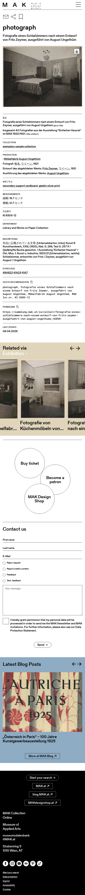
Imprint (6, 881)
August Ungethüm (58, 173)
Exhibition (13, 353)
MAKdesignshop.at (42, 802)
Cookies (7, 889)
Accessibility (9, 885)
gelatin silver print (49, 185)
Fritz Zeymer (49, 168)
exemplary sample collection (19, 146)
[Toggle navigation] (78, 4)
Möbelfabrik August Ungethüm (22, 159)
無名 (17, 163)
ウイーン (26, 163)
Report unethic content (18, 569)
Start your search (42, 777)
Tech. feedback (14, 580)
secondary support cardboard (20, 185)
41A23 (17, 272)
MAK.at (42, 785)
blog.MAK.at (42, 793)
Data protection (10, 876)
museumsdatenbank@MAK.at (17, 837)
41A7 (25, 272)
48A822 (8, 272)
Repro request (13, 563)
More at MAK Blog (42, 763)
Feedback (11, 575)
